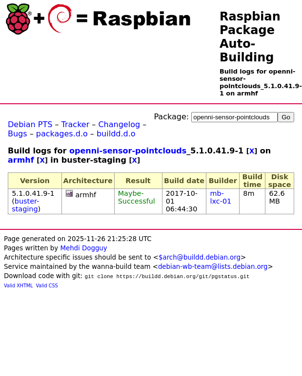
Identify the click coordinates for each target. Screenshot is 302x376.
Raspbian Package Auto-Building (250, 37)
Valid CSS (47, 285)
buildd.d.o (116, 133)
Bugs (17, 133)
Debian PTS (30, 124)
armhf (21, 160)
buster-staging (25, 205)
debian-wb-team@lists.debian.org (213, 266)
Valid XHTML (18, 285)
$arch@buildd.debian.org (200, 257)
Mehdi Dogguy (83, 248)
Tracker (75, 124)
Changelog (119, 124)
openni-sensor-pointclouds (127, 150)
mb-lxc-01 (221, 197)
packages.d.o (62, 133)
